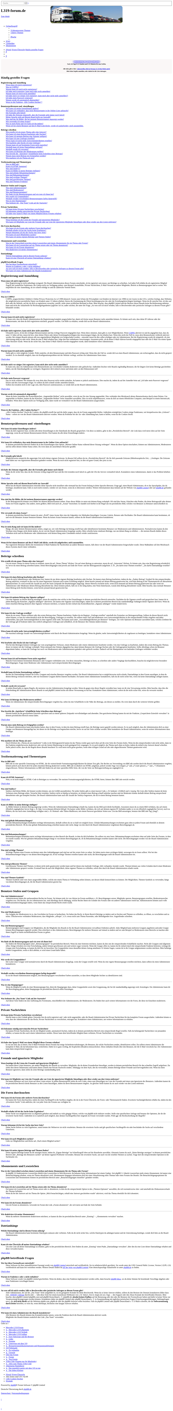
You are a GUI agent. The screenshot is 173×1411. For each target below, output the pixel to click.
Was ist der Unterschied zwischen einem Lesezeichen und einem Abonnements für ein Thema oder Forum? (47, 243)
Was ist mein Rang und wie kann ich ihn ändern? (24, 124)
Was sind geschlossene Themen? (18, 179)
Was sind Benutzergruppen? (16, 192)
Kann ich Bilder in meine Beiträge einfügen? (23, 171)
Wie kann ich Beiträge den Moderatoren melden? (25, 151)
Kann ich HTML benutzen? (16, 166)
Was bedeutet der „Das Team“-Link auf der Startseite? (26, 203)
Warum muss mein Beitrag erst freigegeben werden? (26, 156)
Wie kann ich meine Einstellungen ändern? (22, 108)
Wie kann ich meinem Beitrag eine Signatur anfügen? (26, 136)
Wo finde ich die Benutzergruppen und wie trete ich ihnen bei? (30, 194)
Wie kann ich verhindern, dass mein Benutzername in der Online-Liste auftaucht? (37, 111)
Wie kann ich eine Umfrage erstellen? (20, 138)
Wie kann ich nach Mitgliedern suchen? (21, 235)
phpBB (13, 1385)
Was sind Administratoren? (16, 188)
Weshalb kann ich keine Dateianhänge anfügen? (24, 147)
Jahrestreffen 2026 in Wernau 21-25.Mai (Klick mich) (93, 69)
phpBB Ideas (116, 1279)
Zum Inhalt (5, 16)
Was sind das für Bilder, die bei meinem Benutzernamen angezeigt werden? (35, 119)
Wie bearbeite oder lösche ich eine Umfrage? (23, 143)
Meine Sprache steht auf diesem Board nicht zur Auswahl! (28, 117)
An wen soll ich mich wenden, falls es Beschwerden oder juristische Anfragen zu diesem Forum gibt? (45, 269)
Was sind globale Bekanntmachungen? (20, 173)
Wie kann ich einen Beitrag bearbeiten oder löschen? (26, 134)
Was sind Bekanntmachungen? (17, 175)
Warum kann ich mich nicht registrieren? (21, 89)
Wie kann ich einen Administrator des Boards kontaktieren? (29, 271)
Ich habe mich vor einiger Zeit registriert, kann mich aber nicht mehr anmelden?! (37, 96)
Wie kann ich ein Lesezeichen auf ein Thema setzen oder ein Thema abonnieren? (37, 245)
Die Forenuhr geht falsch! (16, 113)
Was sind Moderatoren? (15, 190)
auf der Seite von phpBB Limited (75, 1267)
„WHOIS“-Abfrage (16, 1295)
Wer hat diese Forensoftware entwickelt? (21, 264)
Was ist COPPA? (12, 87)
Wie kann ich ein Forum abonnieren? (20, 247)
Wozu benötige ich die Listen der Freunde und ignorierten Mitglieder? (33, 220)
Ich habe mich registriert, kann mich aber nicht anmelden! (28, 91)
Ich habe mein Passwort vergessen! (19, 98)
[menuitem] (20, 30)
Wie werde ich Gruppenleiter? (17, 196)
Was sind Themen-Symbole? (17, 182)
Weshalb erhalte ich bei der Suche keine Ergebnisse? (26, 230)
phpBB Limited (143, 488)
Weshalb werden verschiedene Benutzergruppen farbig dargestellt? (31, 199)
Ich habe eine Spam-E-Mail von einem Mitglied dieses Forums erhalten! (33, 213)
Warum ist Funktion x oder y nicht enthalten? (23, 266)
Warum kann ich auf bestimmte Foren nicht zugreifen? (27, 145)
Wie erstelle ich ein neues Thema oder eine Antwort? (26, 132)
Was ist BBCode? (12, 164)
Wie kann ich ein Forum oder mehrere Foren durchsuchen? (28, 228)
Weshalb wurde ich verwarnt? (17, 149)
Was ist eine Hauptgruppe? (16, 201)
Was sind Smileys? (13, 169)
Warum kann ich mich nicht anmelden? (21, 94)
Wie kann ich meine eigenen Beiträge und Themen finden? (28, 237)
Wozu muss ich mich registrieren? (19, 85)
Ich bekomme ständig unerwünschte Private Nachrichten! (28, 211)
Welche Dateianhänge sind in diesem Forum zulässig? (26, 256)
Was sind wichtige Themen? (16, 177)
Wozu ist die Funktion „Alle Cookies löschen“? (24, 102)
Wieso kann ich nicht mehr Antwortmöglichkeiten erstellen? (29, 141)
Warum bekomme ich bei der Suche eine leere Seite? (26, 232)
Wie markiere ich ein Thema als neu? (20, 158)
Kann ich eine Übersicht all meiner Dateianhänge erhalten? (28, 258)
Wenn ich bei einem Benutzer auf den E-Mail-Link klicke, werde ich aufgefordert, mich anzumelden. (44, 126)
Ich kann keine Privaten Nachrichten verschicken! (25, 209)
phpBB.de (160, 488)
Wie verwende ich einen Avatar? (18, 121)
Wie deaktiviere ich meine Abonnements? (22, 250)
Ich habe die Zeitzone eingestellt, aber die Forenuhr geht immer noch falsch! (35, 115)
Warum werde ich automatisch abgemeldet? (22, 100)
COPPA (132, 333)
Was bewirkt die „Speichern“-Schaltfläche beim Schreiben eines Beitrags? (34, 154)
